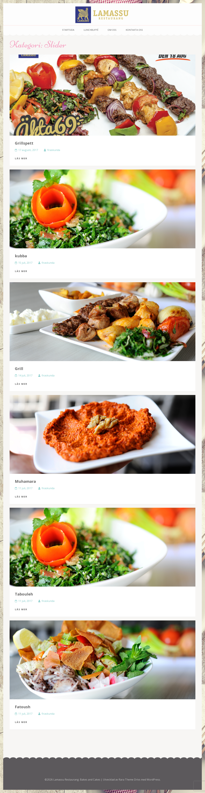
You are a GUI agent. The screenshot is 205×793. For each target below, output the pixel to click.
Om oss (112, 29)
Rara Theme (126, 779)
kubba (21, 255)
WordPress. (153, 779)
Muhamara (25, 481)
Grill (19, 368)
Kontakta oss (134, 29)
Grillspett (24, 143)
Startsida (68, 29)
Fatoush (22, 706)
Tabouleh (24, 594)
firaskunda (53, 150)
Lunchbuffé (91, 29)
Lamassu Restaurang (66, 779)
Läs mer (21, 158)
